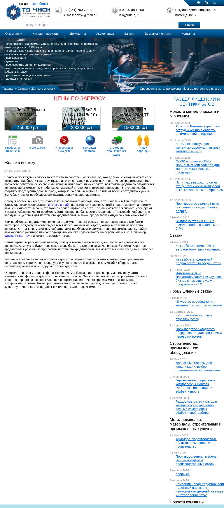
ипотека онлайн (59, 204)
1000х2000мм (24, 119)
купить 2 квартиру (17, 235)
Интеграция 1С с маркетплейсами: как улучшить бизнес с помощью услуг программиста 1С (199, 278)
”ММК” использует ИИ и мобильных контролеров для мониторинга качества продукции (198, 166)
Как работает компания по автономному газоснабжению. (198, 247)
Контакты (188, 33)
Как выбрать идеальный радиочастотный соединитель (198, 261)
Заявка (129, 33)
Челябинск (40, 3)
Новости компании (187, 502)
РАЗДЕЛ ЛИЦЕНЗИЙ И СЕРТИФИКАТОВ (196, 101)
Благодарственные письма (202, 88)
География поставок (90, 149)
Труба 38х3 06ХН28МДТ (136, 112)
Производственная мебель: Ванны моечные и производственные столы (196, 460)
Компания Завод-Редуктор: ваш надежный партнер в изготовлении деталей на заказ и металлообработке (200, 489)
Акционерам (105, 33)
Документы (78, 33)
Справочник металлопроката (160, 88)
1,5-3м (127, 119)
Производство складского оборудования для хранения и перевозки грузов (199, 332)
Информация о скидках (64, 149)
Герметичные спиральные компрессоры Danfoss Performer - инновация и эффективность (195, 385)
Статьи (176, 235)
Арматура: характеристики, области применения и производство (196, 442)
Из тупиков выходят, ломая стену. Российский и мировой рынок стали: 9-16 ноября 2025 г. (199, 187)
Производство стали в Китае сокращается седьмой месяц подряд (197, 207)
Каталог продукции (46, 33)
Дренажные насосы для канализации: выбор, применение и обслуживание (198, 366)
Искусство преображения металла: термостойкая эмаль (199, 303)
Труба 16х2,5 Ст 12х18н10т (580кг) (83, 114)
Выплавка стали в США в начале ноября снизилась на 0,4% (197, 224)
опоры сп (183, 474)
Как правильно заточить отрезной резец (194, 317)
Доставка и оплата (158, 33)
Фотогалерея (37, 147)
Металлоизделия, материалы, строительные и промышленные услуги (195, 424)
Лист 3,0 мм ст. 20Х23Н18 (31, 112)
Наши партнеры (143, 149)
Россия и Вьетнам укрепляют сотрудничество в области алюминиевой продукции (198, 130)
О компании (13, 33)
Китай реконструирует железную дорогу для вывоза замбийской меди (198, 147)
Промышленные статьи (191, 291)
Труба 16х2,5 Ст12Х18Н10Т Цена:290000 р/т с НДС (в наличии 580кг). (84, 124)
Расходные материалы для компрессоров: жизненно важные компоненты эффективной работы (196, 407)
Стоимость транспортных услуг (116, 151)
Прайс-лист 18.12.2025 (12, 149)
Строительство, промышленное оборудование (184, 348)
